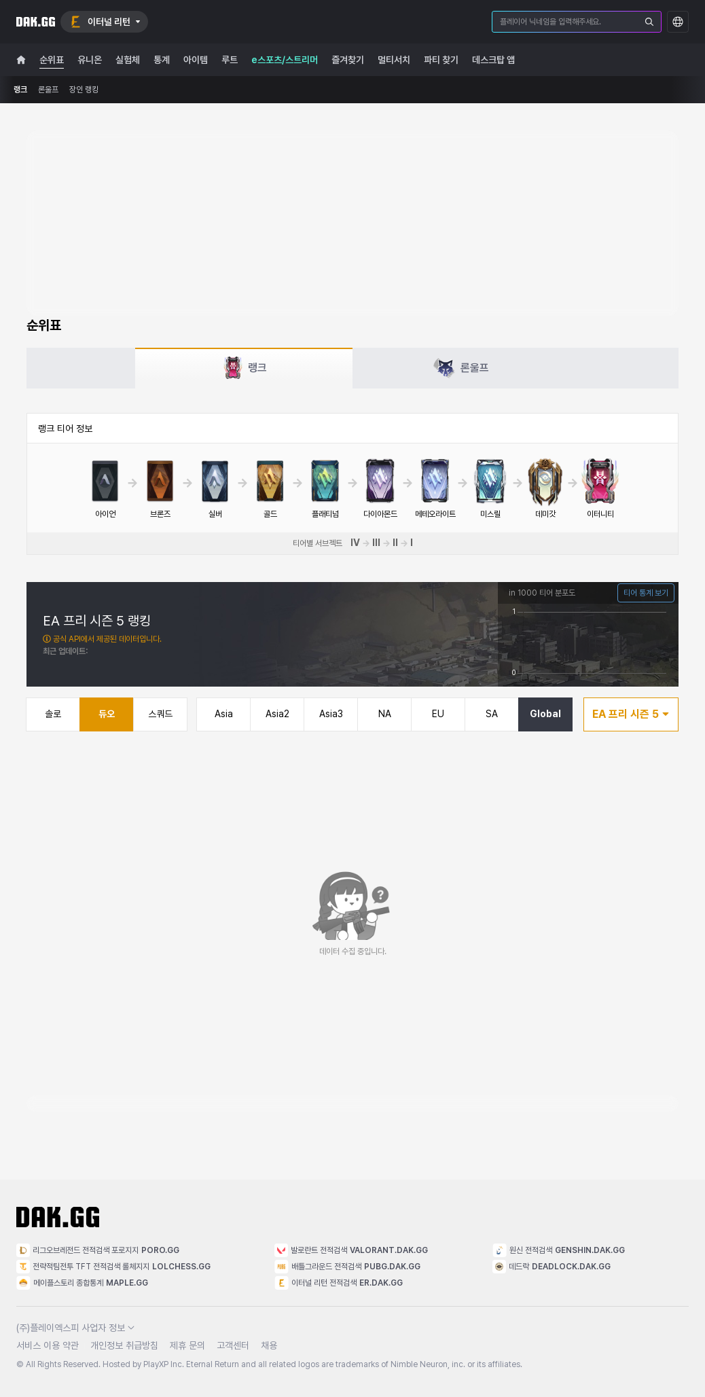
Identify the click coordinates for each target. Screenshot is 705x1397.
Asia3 (331, 713)
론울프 (48, 89)
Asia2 (277, 713)
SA (492, 713)
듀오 (106, 713)
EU (438, 713)
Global (545, 713)
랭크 (20, 89)
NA (384, 713)
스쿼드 (160, 713)
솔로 (53, 713)
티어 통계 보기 (645, 593)
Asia (224, 713)
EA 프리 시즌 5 (631, 714)
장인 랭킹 (83, 89)
